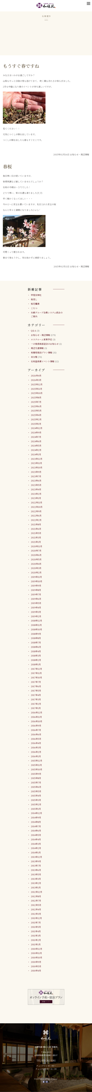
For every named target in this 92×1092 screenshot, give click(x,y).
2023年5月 (36, 484)
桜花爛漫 (35, 303)
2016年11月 (36, 716)
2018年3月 (36, 655)
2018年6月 (36, 646)
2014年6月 (36, 830)
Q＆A (33, 330)
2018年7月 (36, 642)
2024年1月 (36, 454)
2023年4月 (36, 489)
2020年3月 (36, 568)
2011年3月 (36, 935)
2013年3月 (36, 878)
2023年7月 (36, 476)
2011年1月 (36, 944)
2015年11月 (36, 764)
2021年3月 (36, 537)
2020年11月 (36, 546)
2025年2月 (36, 419)
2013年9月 (36, 861)
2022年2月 (36, 519)
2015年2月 (36, 804)
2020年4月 (36, 563)
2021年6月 (36, 528)
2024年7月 (36, 436)
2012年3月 (36, 913)
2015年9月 (36, 773)
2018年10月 (36, 629)
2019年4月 (36, 607)
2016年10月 (36, 721)
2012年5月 (36, 904)
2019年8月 (36, 589)
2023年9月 (36, 471)
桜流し (34, 299)
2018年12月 (36, 620)
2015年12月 (36, 760)
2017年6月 (36, 686)
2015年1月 (36, 808)
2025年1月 (36, 423)
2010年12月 (36, 948)
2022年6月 (36, 515)
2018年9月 (36, 633)
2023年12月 (36, 458)
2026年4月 (36, 375)
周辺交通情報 (37, 348)
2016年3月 (36, 747)
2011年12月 (36, 918)
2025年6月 (36, 406)
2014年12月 (36, 813)
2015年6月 (36, 786)
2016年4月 (36, 743)
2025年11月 (36, 388)
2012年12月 (36, 891)
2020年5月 (36, 559)
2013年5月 (36, 874)
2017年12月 (36, 668)
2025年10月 (37, 393)
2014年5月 (36, 834)
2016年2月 (36, 751)
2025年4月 (36, 414)
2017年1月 (36, 708)
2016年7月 (36, 729)
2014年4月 (36, 839)
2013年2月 (36, 883)
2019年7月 (36, 594)
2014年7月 (36, 826)
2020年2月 (36, 572)
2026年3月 (36, 379)
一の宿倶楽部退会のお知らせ (45, 343)
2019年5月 (36, 603)
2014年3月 (36, 843)
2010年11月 (36, 953)
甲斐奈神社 (36, 295)
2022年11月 (36, 502)
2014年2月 (36, 848)
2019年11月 (36, 576)
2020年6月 (36, 554)
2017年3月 (36, 699)
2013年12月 (36, 856)
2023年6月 (36, 480)
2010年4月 (36, 970)
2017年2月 (36, 703)
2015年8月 (36, 778)
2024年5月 (36, 445)
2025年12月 (37, 384)
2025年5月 (36, 410)
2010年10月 (36, 957)
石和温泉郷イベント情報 (42, 361)
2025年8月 (36, 397)
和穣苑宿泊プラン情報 (41, 352)
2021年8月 (36, 524)
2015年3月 (36, 799)
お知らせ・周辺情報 (40, 335)
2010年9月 (36, 961)
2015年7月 (36, 782)
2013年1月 (36, 887)
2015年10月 (36, 769)
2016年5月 (36, 738)
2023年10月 (36, 467)
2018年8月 (36, 638)
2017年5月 (36, 690)
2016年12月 (36, 712)
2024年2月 (36, 449)
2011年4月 (36, 931)
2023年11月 (36, 463)
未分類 (34, 356)
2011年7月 (36, 922)
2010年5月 (36, 966)
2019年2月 (36, 616)
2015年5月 (36, 791)
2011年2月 (36, 939)
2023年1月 (36, 498)
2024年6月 (36, 441)
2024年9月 (36, 432)
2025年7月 (36, 401)
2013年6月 (36, 869)
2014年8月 (36, 821)
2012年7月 (36, 900)
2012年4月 (36, 909)
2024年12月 (36, 428)
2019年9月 (36, 585)
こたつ (34, 308)
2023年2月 (36, 493)
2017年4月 (36, 694)
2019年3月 (36, 611)
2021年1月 (36, 541)
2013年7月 (36, 865)
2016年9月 (36, 725)
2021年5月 (36, 533)
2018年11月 (36, 624)
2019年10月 (36, 581)
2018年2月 (36, 659)
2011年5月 (36, 926)
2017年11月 (36, 673)
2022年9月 (36, 511)
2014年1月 (36, 852)
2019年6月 (36, 598)
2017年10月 (36, 677)
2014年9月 (36, 817)
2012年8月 (36, 896)
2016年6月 (36, 734)
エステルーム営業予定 (41, 339)
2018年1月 (36, 664)
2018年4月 (36, 651)
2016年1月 (36, 756)
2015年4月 (36, 795)
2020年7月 (36, 550)
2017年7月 (36, 681)
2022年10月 (37, 506)
